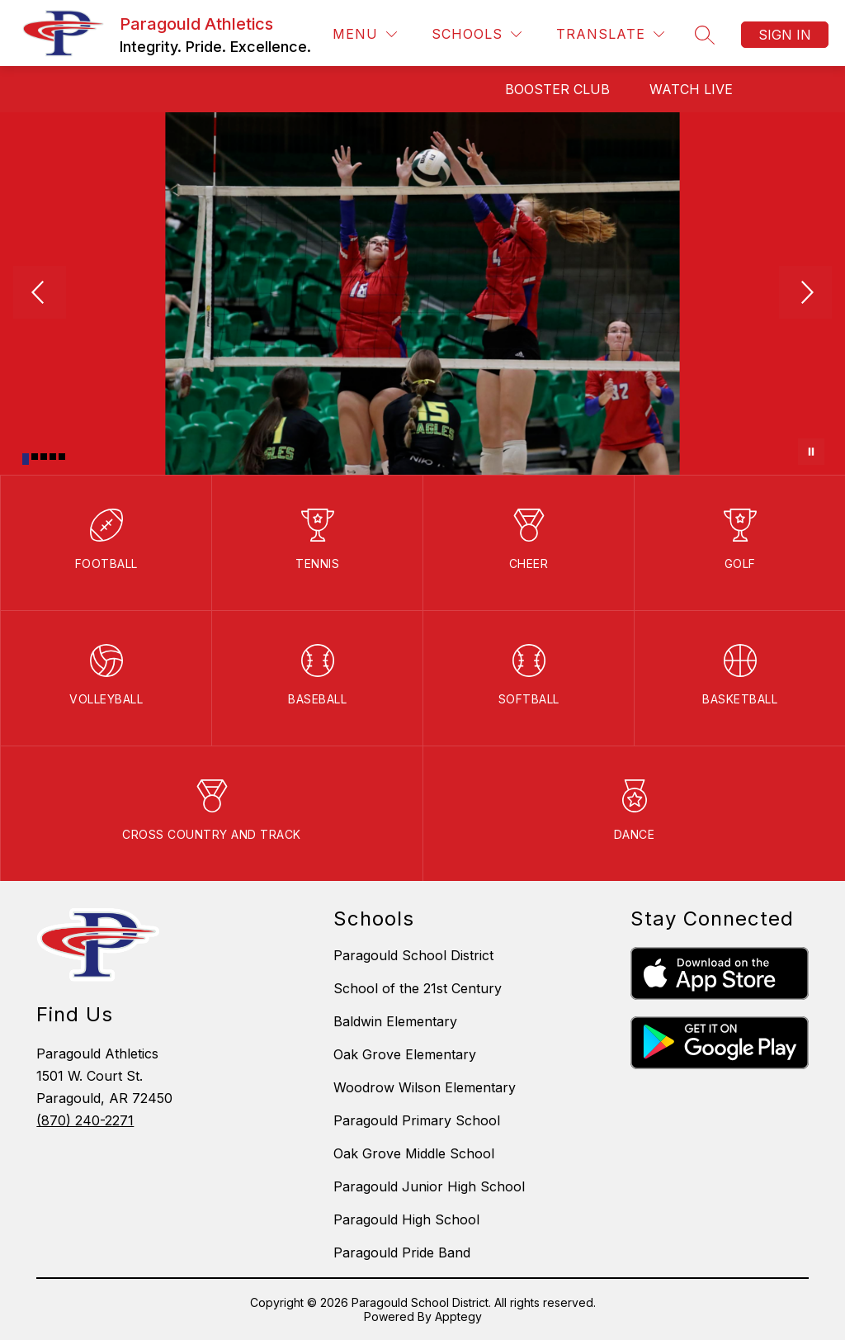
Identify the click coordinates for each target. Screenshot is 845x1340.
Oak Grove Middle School (413, 1153)
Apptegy (458, 1316)
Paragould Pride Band (401, 1252)
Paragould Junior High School (429, 1186)
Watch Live (691, 89)
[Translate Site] (610, 34)
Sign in (784, 34)
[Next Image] (805, 294)
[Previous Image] (39, 294)
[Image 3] (43, 456)
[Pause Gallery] (811, 451)
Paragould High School (406, 1219)
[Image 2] (34, 456)
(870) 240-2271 (85, 1120)
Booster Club (557, 89)
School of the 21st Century (417, 988)
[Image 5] (62, 456)
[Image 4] (53, 456)
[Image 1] (25, 459)
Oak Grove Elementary (404, 1054)
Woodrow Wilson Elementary (424, 1087)
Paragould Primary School (416, 1120)
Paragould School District (413, 955)
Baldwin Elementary (395, 1021)
